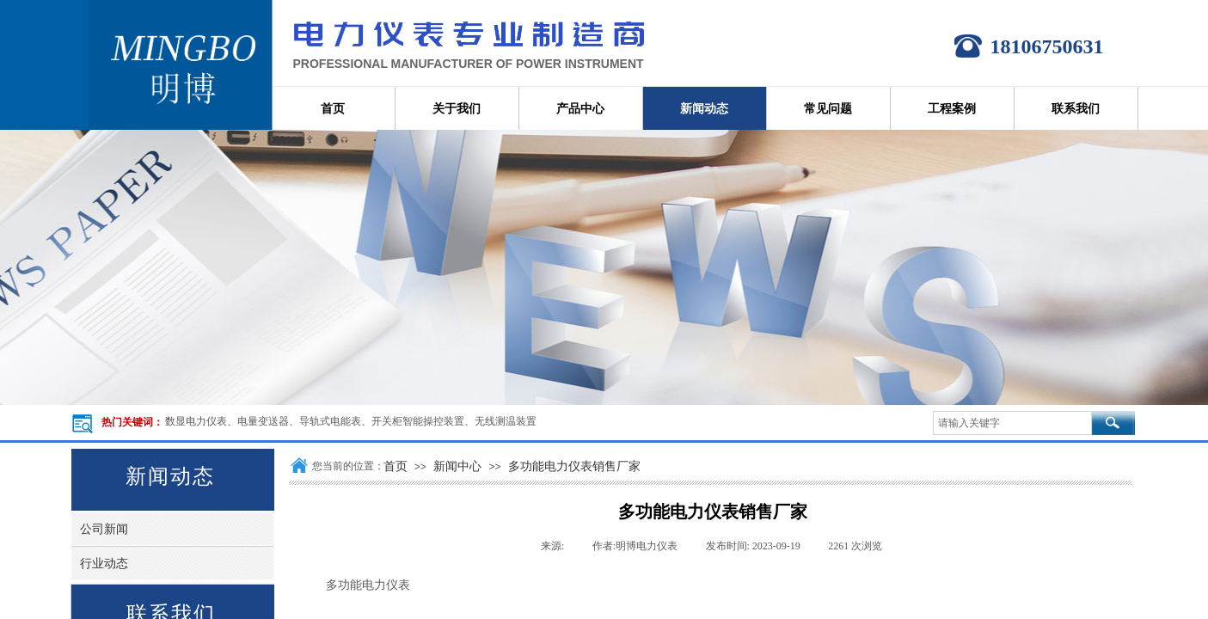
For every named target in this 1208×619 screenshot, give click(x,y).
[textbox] (1012, 423)
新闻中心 (457, 466)
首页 (395, 466)
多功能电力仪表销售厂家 (574, 466)
